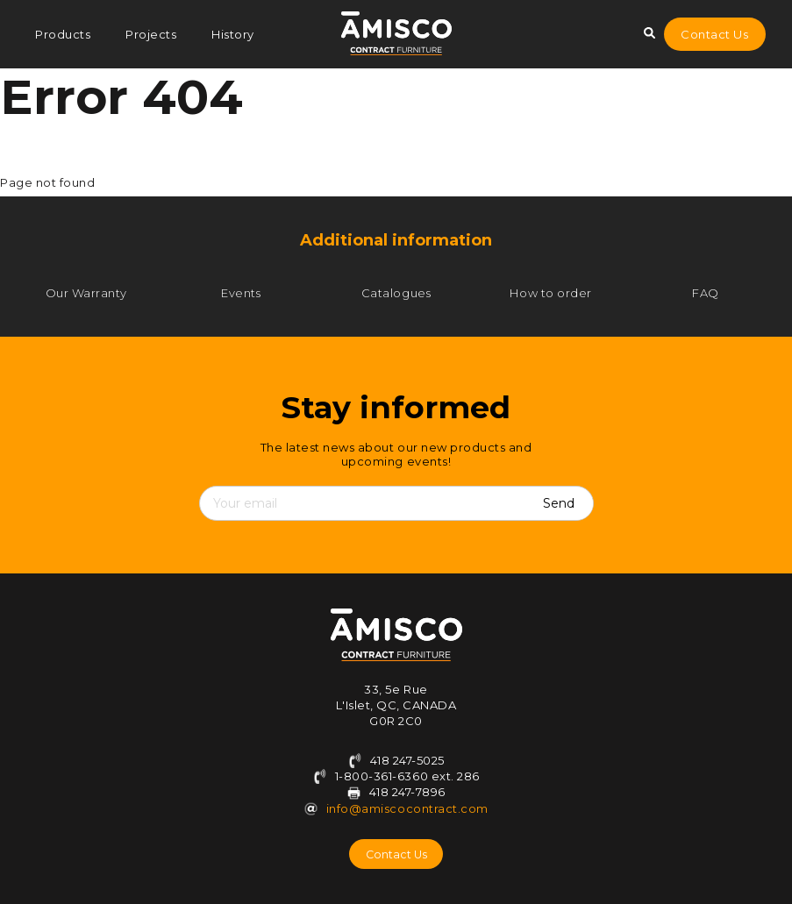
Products (62, 34)
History (232, 34)
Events (240, 293)
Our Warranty (86, 293)
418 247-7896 (407, 792)
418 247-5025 (396, 760)
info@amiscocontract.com (407, 808)
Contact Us (714, 34)
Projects (150, 34)
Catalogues (396, 293)
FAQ (705, 293)
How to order (550, 293)
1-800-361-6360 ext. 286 (395, 776)
